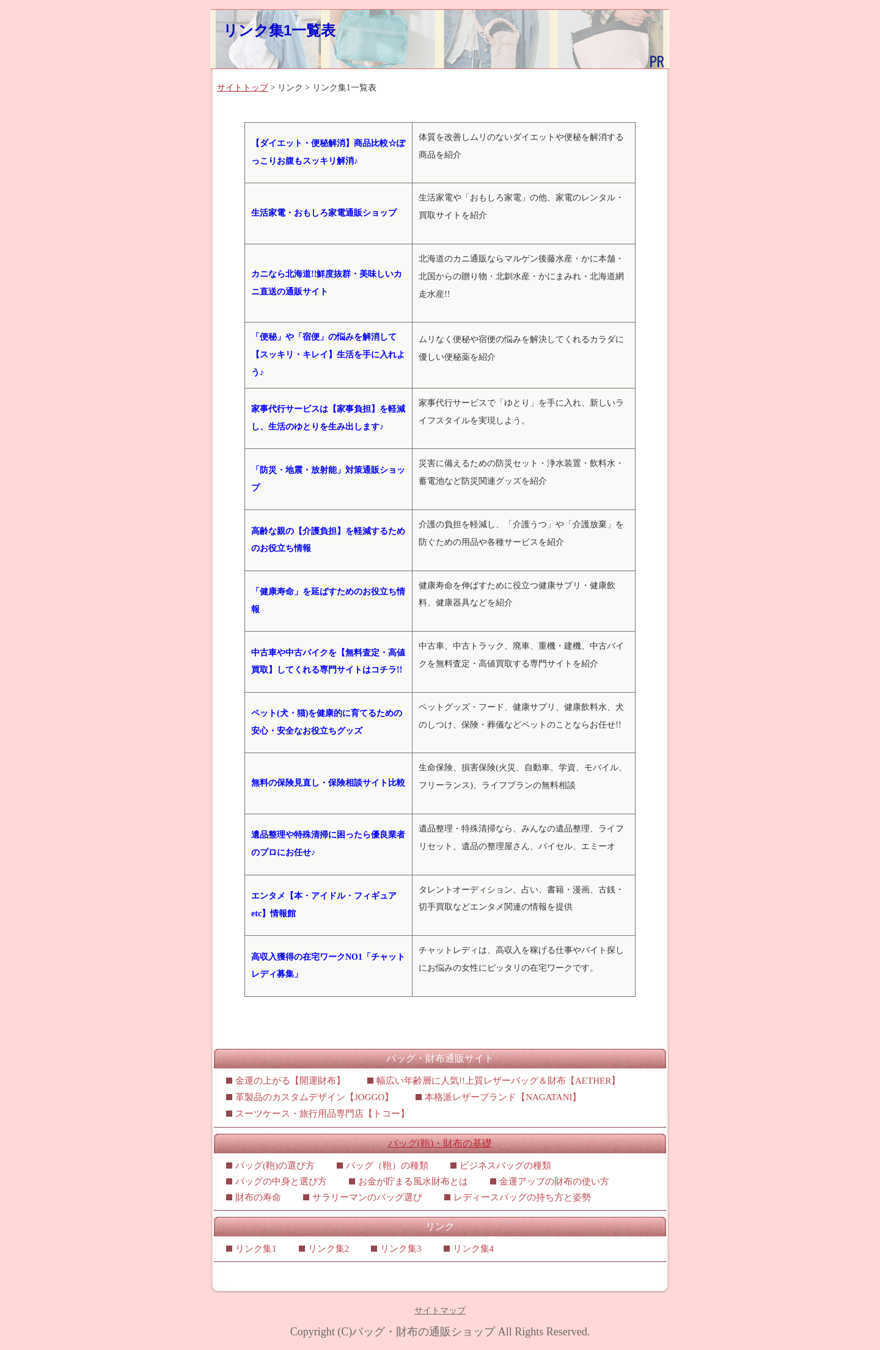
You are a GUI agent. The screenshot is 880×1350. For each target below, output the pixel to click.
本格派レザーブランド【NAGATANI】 (503, 1097)
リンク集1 (256, 1248)
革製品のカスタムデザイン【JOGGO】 (314, 1097)
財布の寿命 (258, 1197)
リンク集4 (473, 1248)
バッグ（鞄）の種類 (387, 1165)
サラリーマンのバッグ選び (367, 1197)
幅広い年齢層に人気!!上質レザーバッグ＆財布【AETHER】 (498, 1080)
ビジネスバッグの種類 (505, 1165)
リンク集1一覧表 (279, 30)
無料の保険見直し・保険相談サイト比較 (328, 782)
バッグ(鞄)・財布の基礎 (440, 1143)
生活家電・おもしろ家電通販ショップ (324, 212)
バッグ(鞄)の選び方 (275, 1165)
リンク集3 (401, 1248)
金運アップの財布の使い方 (554, 1181)
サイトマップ (440, 1310)
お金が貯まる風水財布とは (413, 1181)
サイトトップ (242, 87)
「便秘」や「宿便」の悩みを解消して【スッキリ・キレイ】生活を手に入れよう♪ (328, 354)
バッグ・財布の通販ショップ (423, 1332)
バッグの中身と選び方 (281, 1181)
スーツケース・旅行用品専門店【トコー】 (322, 1113)
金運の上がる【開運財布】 (290, 1080)
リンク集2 (329, 1248)
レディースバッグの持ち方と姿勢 (522, 1197)
